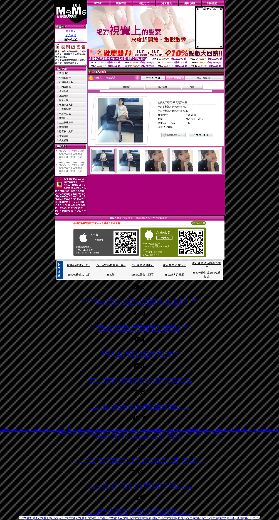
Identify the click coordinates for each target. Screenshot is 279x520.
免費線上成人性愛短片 (153, 379)
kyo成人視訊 (107, 330)
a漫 (169, 356)
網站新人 (63, 118)
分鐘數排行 (65, 77)
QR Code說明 (198, 223)
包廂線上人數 (66, 104)
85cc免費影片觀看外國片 (144, 517)
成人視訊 (63, 140)
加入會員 (70, 35)
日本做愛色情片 (140, 437)
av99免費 (159, 356)
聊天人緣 (63, 100)
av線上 (105, 405)
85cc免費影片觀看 (142, 274)
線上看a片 (139, 510)
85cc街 (111, 274)
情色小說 (146, 356)
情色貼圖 (132, 356)
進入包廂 (162, 86)
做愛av (173, 352)
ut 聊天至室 (137, 408)
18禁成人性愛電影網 (149, 462)
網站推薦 (63, 127)
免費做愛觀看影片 (147, 303)
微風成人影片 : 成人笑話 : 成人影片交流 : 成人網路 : (33, 430)
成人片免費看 (116, 356)
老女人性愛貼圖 (132, 382)
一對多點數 (65, 109)
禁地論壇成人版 (119, 326)
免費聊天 (126, 86)
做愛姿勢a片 (119, 437)
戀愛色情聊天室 (96, 514)
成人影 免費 (172, 330)
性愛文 (94, 379)
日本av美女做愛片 (123, 352)
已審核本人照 (66, 131)
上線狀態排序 (66, 122)
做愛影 (105, 352)
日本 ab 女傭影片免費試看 (113, 459)
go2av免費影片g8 (193, 462)
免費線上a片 (105, 510)
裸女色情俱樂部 (140, 514)
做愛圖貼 (128, 303)
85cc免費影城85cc (143, 265)
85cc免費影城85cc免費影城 (99, 300)
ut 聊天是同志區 (179, 408)
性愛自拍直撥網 (179, 379)
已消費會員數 (66, 82)
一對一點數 (65, 113)
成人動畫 (144, 330)
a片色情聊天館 (161, 514)
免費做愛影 (176, 437)
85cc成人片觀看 (174, 274)
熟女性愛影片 (153, 382)
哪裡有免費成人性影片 (145, 326)
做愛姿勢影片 (158, 352)
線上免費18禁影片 (86, 462)
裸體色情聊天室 (183, 514)
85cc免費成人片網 (78, 274)
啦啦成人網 (169, 326)
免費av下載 (161, 405)
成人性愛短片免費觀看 (178, 382)
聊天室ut (122, 408)
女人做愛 (142, 352)
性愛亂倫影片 (128, 379)
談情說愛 (63, 136)
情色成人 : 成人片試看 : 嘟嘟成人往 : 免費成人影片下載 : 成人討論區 (181, 434)
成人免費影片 (98, 326)
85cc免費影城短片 (174, 265)
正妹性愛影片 (108, 379)
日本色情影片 (140, 459)
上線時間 (63, 95)
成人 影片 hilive (126, 330)
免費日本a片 (173, 510)
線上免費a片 (155, 510)
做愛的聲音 (103, 437)
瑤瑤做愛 (114, 303)
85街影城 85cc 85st (78, 265)
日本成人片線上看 (183, 459)
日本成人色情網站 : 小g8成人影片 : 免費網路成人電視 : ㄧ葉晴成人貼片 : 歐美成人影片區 (196, 430)
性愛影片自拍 (111, 382)
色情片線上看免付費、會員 (117, 462)
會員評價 (63, 91)
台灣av (174, 405)
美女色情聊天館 (118, 514)
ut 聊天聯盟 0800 (157, 408)
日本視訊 (89, 459)
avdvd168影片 (142, 405)
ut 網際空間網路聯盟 (102, 408)
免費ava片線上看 (121, 405)
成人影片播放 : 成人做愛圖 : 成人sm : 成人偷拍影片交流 (103, 430)
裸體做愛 (101, 303)
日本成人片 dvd (160, 459)
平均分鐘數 (65, 86)
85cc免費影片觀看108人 (110, 265)
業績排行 (63, 73)
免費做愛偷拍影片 (172, 303)
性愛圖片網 (94, 382)
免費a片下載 (123, 510)
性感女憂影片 (172, 462)
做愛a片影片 (159, 437)
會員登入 (70, 31)
